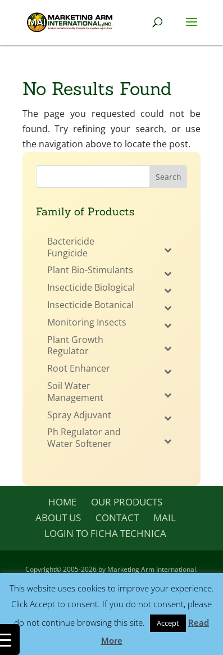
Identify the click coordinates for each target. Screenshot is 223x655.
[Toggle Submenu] (167, 250)
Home (62, 501)
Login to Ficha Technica (105, 533)
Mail (164, 517)
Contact (117, 517)
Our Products (126, 501)
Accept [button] (168, 623)
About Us (58, 517)
